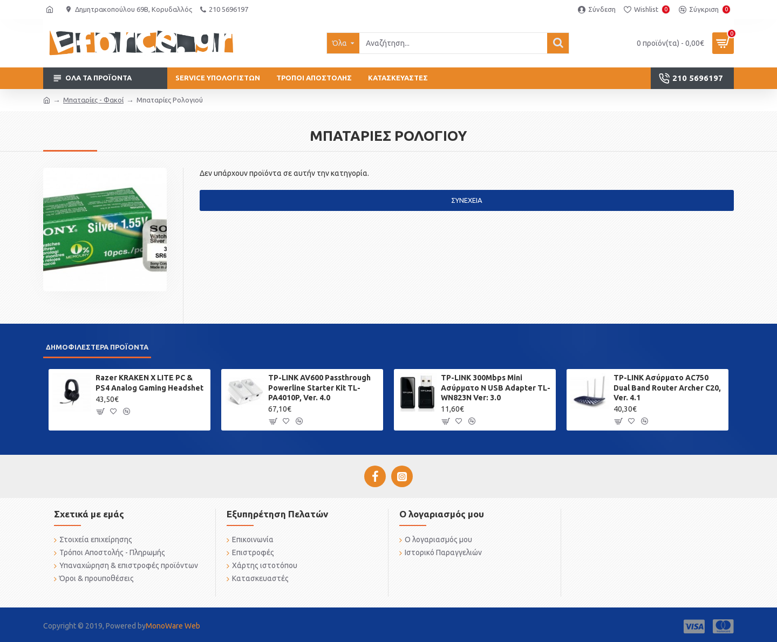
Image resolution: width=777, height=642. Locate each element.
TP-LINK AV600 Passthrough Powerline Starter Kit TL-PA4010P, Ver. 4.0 (319, 387)
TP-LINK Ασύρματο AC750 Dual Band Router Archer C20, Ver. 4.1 (667, 387)
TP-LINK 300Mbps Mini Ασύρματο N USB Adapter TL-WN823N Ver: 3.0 (495, 387)
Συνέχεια (466, 200)
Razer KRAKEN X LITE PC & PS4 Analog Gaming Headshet (149, 382)
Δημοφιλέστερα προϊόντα (97, 347)
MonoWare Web (173, 625)
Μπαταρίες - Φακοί (93, 100)
